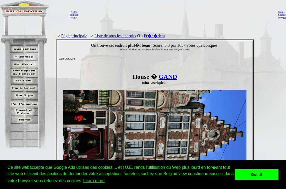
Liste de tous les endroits (115, 36)
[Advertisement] (176, 15)
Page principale (74, 36)
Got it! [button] (256, 174)
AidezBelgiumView (73, 14)
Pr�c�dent (154, 36)
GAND (168, 76)
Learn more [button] (93, 180)
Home (281, 11)
